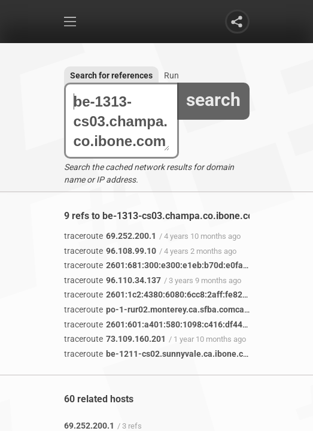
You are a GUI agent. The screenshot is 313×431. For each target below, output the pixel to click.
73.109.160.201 (115, 339)
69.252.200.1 (110, 236)
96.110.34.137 (112, 280)
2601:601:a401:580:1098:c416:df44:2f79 (163, 324)
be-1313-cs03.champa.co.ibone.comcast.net (121, 121)
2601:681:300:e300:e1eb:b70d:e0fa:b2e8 (164, 265)
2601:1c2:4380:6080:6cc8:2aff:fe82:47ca (163, 294)
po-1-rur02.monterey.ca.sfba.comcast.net (165, 309)
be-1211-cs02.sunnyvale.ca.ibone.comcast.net (175, 354)
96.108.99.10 (110, 251)
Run (171, 75)
